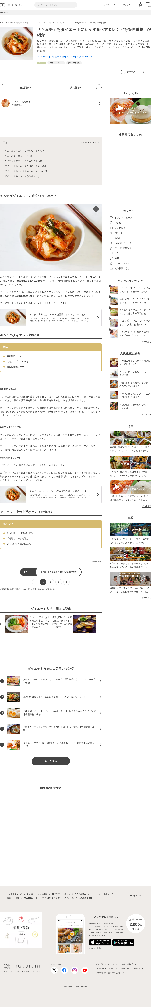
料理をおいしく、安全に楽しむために (135, 969)
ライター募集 (120, 964)
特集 (9, 898)
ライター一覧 (109, 964)
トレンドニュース (14, 894)
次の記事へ (76, 87)
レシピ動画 (105, 5)
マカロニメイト (31, 898)
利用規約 (107, 973)
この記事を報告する (95, 561)
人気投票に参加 (85, 898)
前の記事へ (25, 87)
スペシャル (69, 898)
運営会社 (99, 973)
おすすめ (126, 5)
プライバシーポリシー (120, 973)
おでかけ (56, 894)
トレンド (116, 5)
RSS (117, 968)
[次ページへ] (66, 582)
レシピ (30, 894)
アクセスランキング (51, 898)
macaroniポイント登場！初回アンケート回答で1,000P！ (65, 56)
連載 (17, 898)
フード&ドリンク (105, 894)
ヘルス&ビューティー (84, 894)
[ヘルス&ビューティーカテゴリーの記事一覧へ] (41, 62)
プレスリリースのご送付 (105, 969)
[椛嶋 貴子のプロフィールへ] (51, 103)
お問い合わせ (132, 964)
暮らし (67, 894)
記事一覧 (99, 964)
